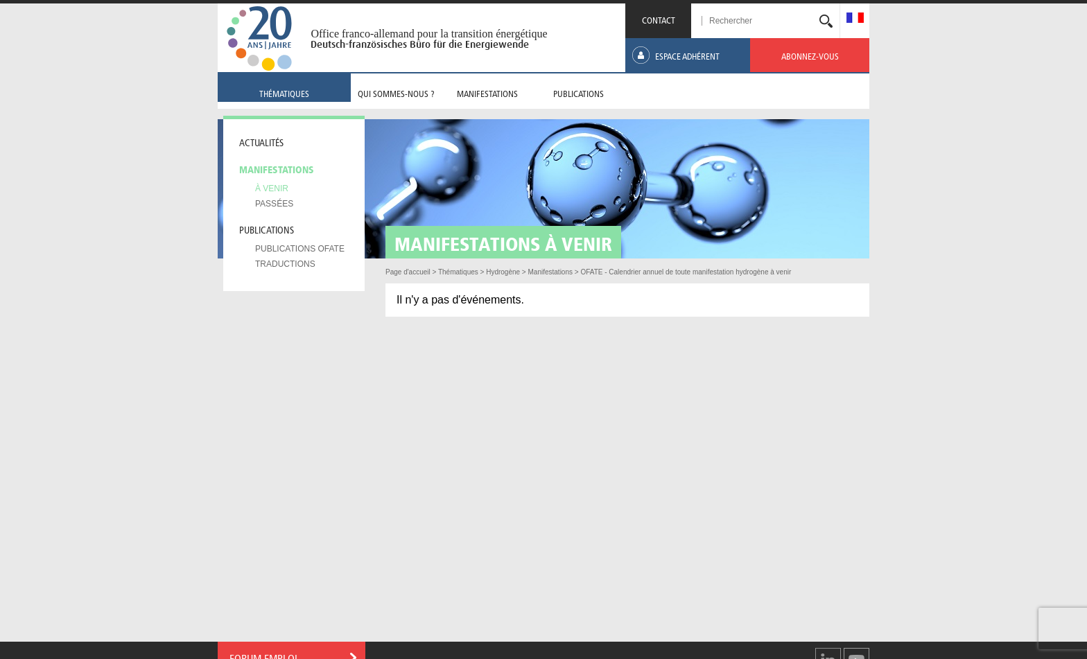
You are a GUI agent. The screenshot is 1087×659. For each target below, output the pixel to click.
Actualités (261, 141)
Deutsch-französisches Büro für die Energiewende (420, 44)
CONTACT (658, 19)
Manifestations (276, 168)
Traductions (285, 264)
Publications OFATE (300, 249)
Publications (266, 228)
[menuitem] (855, 19)
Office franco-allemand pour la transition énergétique (429, 33)
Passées (274, 204)
